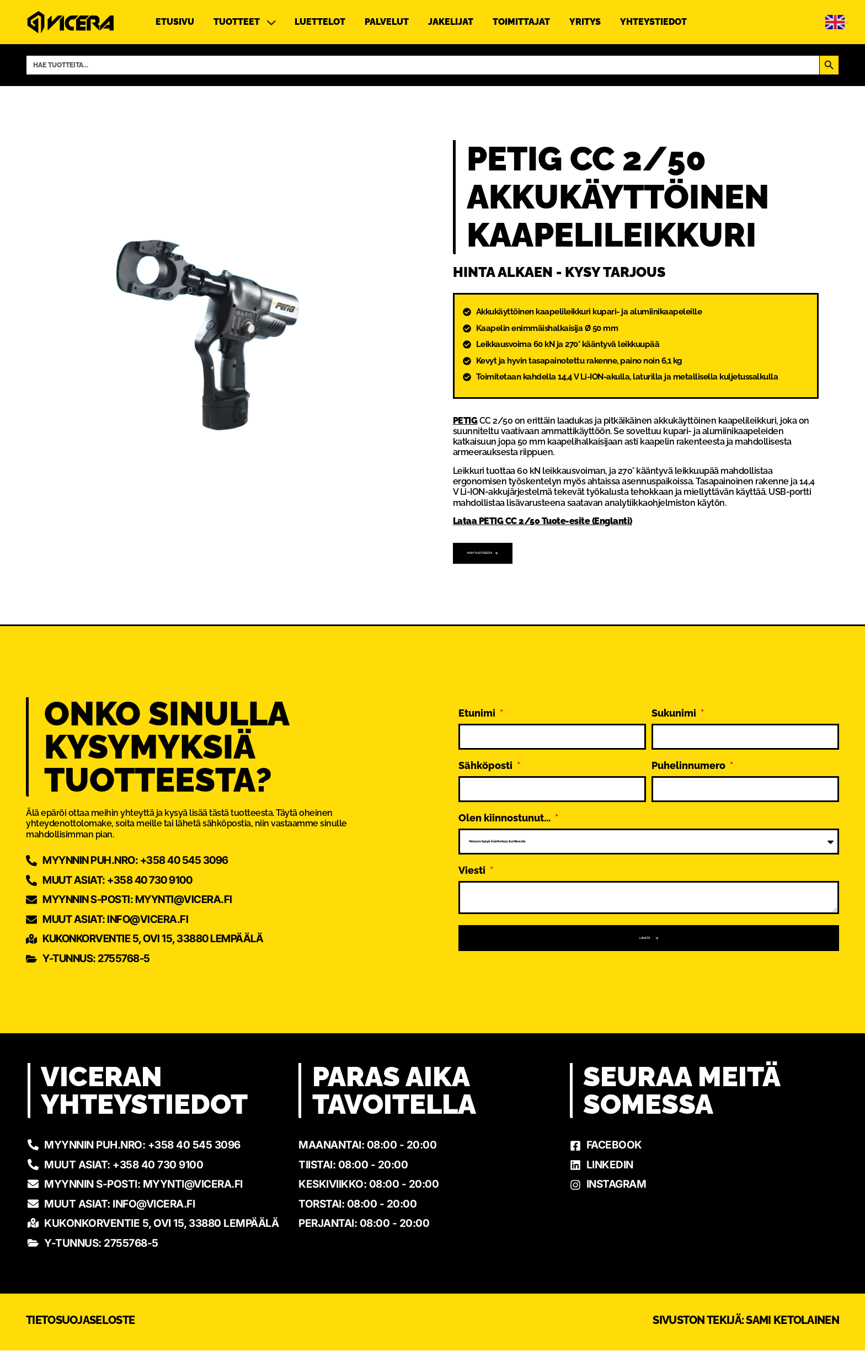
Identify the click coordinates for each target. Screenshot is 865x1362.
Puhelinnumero (690, 751)
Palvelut (387, 22)
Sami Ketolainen (792, 1331)
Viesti (473, 856)
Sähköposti (486, 751)
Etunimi (478, 698)
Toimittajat (521, 22)
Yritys (585, 22)
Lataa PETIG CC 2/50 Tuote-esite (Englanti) (542, 521)
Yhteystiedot (653, 22)
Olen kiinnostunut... (505, 803)
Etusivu (175, 22)
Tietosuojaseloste (80, 1331)
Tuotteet (244, 22)
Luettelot (320, 22)
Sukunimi (675, 698)
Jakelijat (450, 22)
